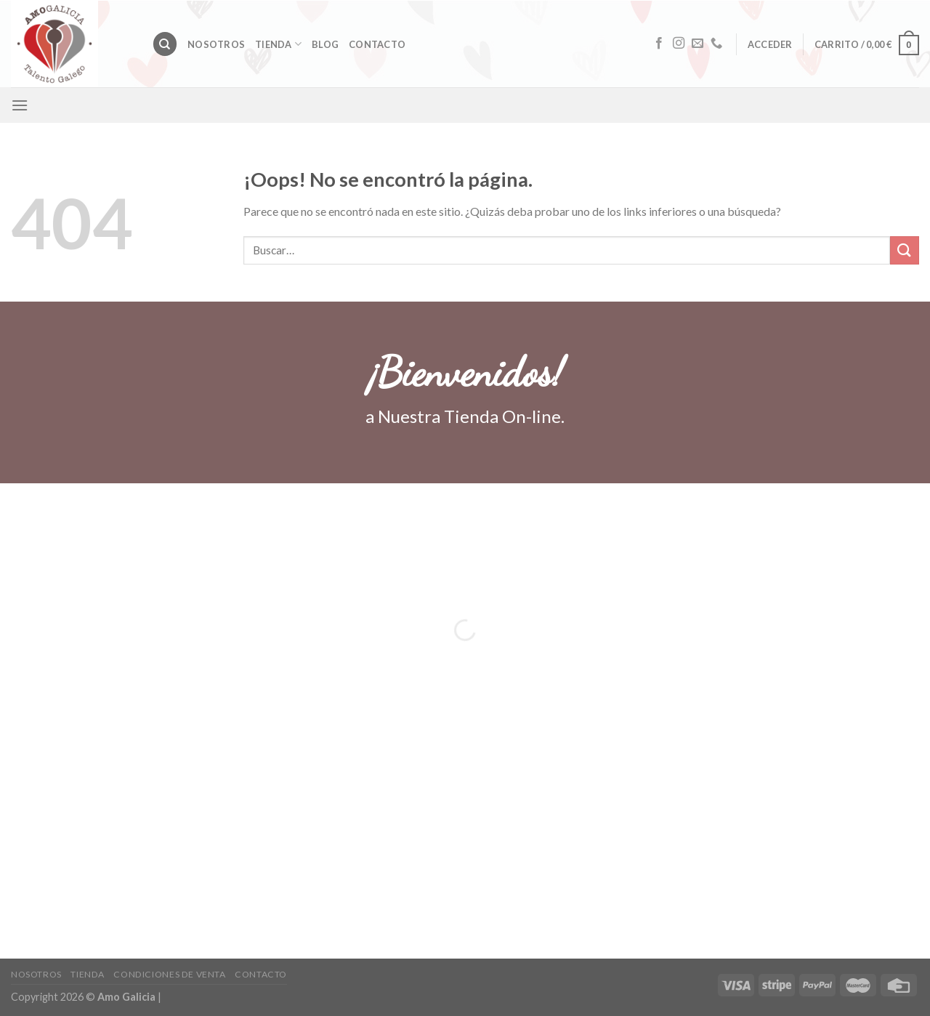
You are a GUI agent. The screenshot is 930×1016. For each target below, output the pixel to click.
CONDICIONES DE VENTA (169, 974)
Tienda (278, 44)
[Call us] (716, 43)
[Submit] (904, 250)
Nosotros (216, 44)
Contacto (377, 44)
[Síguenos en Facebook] (659, 43)
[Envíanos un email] (697, 43)
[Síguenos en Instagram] (678, 43)
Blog (325, 44)
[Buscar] (165, 44)
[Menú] (19, 105)
